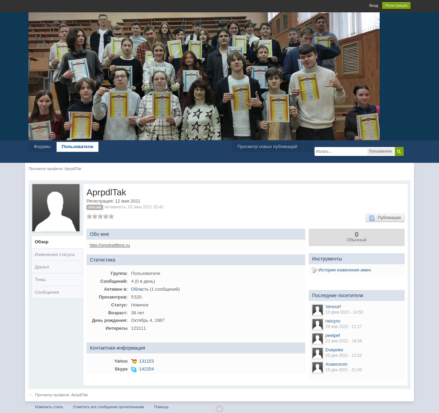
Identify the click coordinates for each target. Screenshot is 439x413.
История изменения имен (341, 269)
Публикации (385, 218)
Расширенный (408, 151)
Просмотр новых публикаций (267, 146)
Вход (373, 5)
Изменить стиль (49, 407)
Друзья (42, 266)
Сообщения (47, 292)
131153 (146, 361)
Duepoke (334, 349)
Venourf (333, 306)
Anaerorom (336, 364)
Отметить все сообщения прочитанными (108, 407)
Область (140, 289)
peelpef (332, 335)
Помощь (161, 407)
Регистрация (396, 5)
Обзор (41, 241)
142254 (146, 369)
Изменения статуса (54, 254)
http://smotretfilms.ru (110, 245)
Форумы (42, 146)
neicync (333, 321)
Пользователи (77, 146)
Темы (40, 279)
